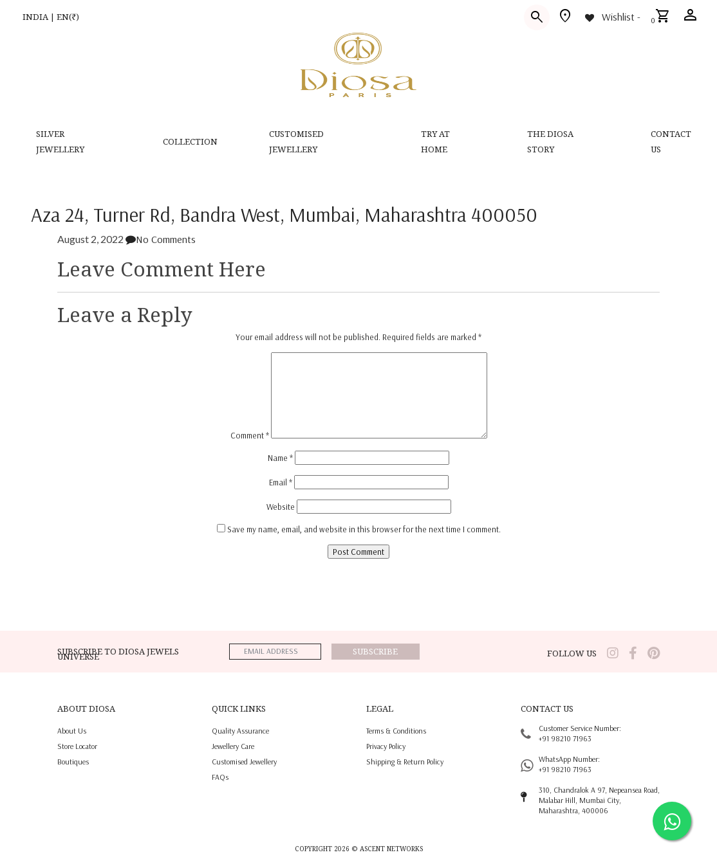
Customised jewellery (244, 761)
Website (280, 506)
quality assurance (240, 730)
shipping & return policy (404, 761)
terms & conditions (396, 730)
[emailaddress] (275, 652)
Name (280, 458)
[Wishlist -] (611, 16)
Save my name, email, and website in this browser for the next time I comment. (364, 529)
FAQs (220, 777)
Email (280, 482)
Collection (190, 141)
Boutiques (73, 761)
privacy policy (385, 746)
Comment (249, 435)
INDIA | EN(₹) (51, 17)
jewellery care (233, 746)
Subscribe (375, 651)
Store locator (77, 746)
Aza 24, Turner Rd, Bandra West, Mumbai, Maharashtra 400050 (284, 214)
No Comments (161, 239)
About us (71, 730)
